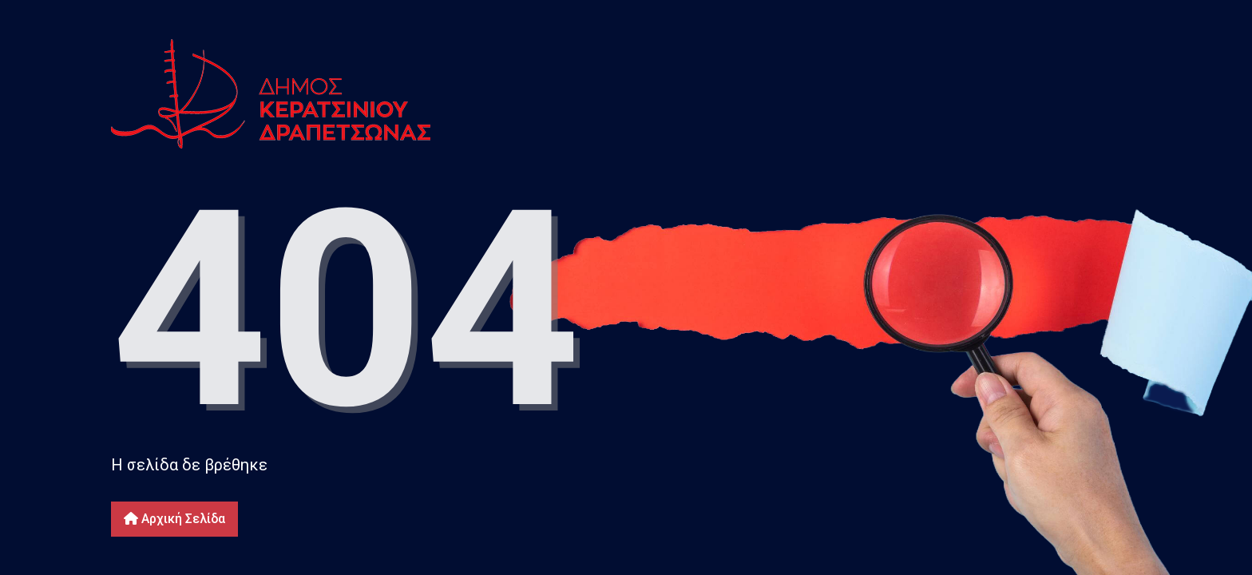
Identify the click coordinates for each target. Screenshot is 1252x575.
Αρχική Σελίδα (174, 518)
